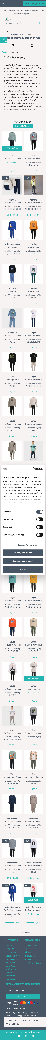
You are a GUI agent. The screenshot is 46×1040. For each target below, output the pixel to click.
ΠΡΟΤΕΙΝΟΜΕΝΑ (22, 126)
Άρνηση (23, 569)
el (39, 3)
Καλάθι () (32, 3)
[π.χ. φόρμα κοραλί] (20, 23)
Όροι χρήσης (11, 952)
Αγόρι (4, 52)
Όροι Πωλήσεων (13, 956)
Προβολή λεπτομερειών (28, 545)
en (43, 3)
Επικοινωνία (11, 979)
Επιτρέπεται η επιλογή (23, 561)
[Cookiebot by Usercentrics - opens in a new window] (32, 468)
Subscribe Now (23, 996)
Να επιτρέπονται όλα (23, 553)
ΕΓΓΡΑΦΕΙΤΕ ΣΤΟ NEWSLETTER (23, 984)
